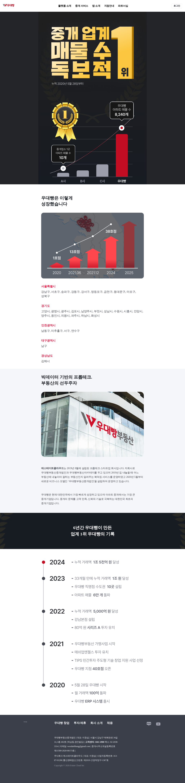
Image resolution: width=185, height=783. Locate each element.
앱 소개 (96, 5)
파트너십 (123, 5)
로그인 (177, 6)
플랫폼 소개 (64, 5)
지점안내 (109, 5)
